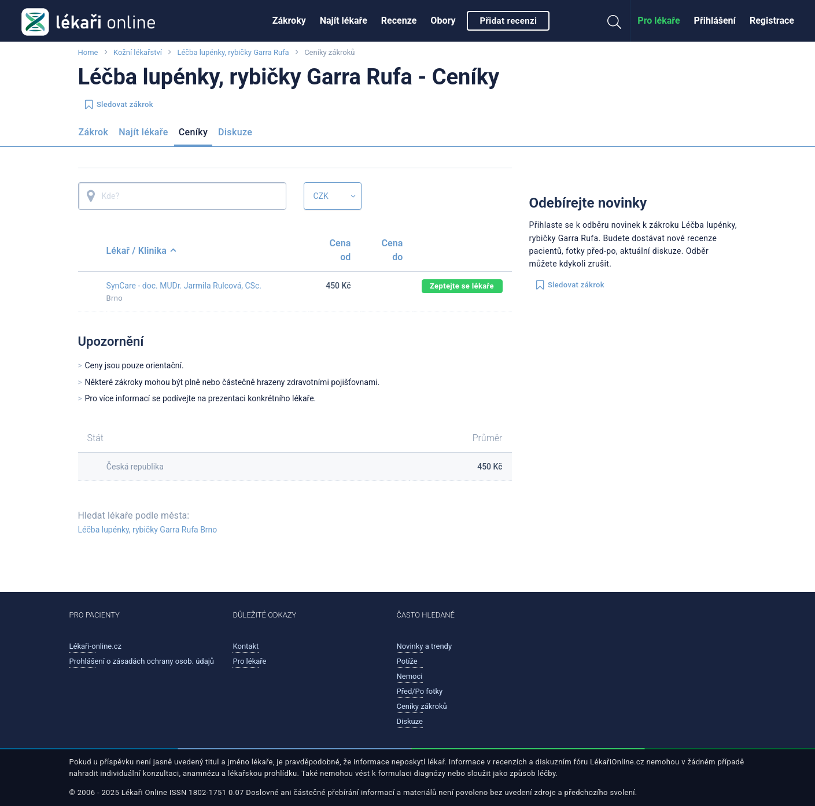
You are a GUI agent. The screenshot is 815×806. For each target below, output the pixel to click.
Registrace (772, 20)
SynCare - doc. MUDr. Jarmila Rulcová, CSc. (183, 285)
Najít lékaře (343, 20)
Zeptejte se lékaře (462, 286)
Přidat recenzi (508, 21)
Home (88, 52)
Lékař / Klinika (141, 250)
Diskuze (235, 132)
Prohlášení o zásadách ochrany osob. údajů (142, 661)
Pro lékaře (658, 20)
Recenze (399, 20)
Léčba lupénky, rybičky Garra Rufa (233, 52)
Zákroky (289, 20)
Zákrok (94, 132)
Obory (442, 20)
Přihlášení (715, 20)
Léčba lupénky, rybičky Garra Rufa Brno (147, 529)
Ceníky (193, 132)
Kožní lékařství (137, 52)
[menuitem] (289, 21)
